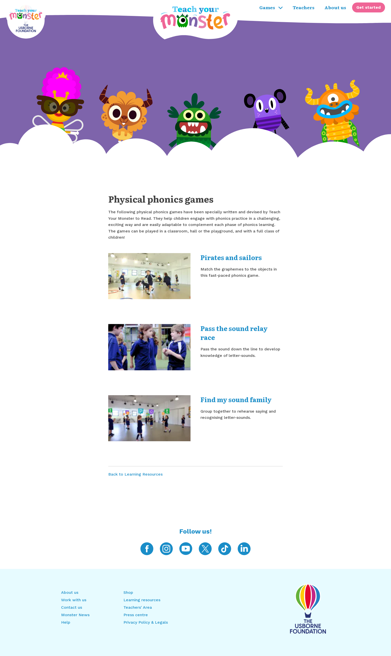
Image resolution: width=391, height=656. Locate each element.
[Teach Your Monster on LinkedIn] (244, 548)
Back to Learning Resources (135, 474)
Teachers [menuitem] (303, 7)
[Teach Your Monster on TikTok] (224, 548)
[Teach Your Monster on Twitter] (205, 548)
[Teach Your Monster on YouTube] (186, 548)
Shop (128, 592)
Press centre (135, 614)
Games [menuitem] (271, 7)
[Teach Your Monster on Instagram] (166, 548)
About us (69, 592)
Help (65, 622)
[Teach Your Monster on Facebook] (147, 548)
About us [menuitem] (335, 7)
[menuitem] (368, 7)
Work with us (73, 600)
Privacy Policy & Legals (145, 622)
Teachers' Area (137, 607)
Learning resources (141, 600)
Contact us (71, 607)
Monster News (75, 614)
